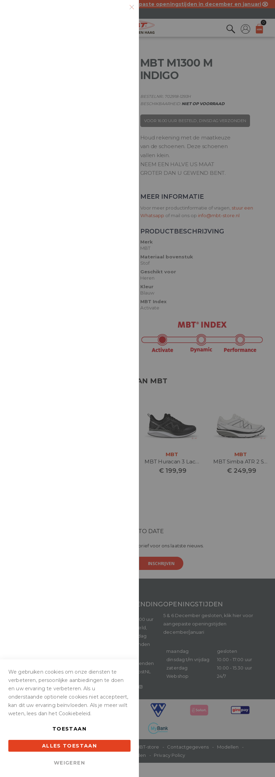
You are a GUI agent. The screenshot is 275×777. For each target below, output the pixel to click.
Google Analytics (119, 222)
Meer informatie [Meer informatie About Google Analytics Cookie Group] (112, 280)
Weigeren (69, 763)
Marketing (119, 109)
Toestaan (69, 729)
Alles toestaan (69, 746)
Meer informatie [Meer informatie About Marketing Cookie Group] (112, 193)
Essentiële (119, 14)
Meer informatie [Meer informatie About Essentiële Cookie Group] (112, 80)
